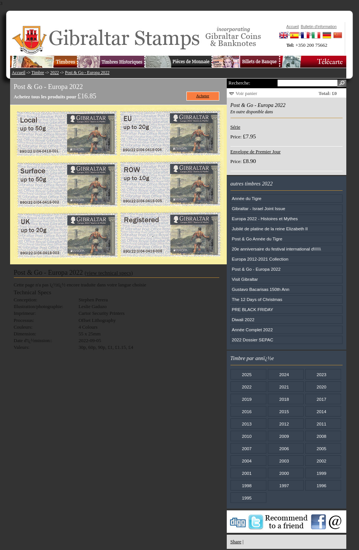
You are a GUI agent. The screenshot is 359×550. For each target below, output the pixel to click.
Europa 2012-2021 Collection (260, 258)
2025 (246, 374)
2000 (284, 473)
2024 (284, 374)
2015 (284, 411)
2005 (321, 448)
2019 (246, 399)
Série (235, 127)
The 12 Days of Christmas (257, 299)
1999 (321, 473)
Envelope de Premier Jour (255, 151)
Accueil (18, 72)
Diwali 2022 (243, 319)
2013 (246, 423)
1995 (246, 497)
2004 (246, 460)
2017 (321, 399)
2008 (321, 436)
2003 (284, 460)
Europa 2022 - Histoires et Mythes (265, 218)
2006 (284, 448)
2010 (246, 436)
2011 (321, 423)
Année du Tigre (246, 198)
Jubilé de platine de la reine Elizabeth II (270, 228)
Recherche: (239, 83)
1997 (284, 485)
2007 (246, 448)
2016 (246, 411)
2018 (284, 399)
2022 (54, 72)
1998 (246, 485)
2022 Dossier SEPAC (252, 339)
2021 (284, 386)
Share (236, 541)
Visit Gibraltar (245, 279)
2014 (321, 411)
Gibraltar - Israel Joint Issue (258, 208)
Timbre (37, 72)
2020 (321, 386)
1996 (321, 485)
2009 (284, 436)
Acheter (202, 95)
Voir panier (246, 93)
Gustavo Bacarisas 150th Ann (261, 289)
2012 (284, 423)
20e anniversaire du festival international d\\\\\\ (276, 248)
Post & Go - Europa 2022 (87, 72)
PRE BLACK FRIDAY (252, 309)
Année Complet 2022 (252, 329)
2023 (321, 374)
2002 (321, 460)
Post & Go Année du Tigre (257, 238)
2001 (246, 473)
